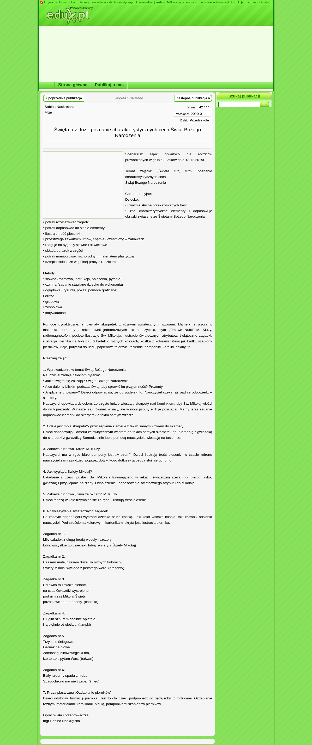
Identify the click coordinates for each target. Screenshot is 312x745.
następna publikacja (193, 98)
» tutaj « (264, 2)
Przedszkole (199, 120)
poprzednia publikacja (63, 98)
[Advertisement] (83, 185)
